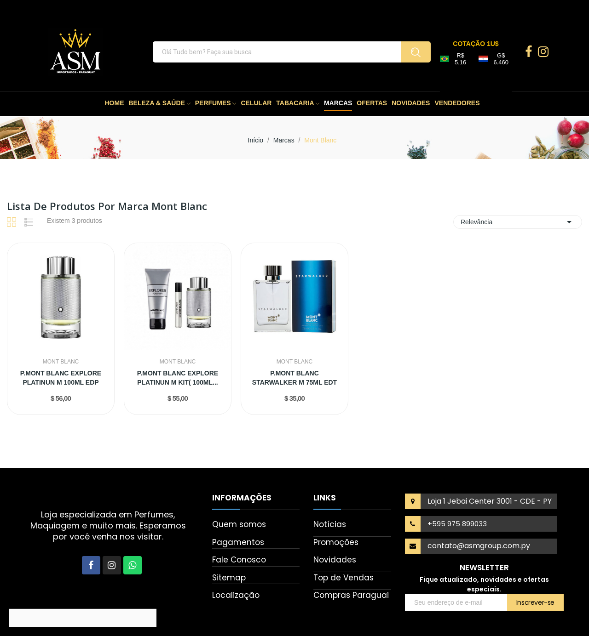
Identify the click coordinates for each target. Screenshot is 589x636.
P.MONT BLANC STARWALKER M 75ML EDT (294, 377)
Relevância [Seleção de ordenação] (518, 221)
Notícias (329, 524)
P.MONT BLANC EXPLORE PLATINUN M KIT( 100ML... (177, 377)
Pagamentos (238, 542)
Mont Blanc (61, 361)
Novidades (334, 559)
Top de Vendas (343, 577)
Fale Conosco (239, 559)
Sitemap (229, 577)
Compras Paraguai (351, 595)
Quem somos (239, 524)
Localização (236, 595)
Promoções (335, 542)
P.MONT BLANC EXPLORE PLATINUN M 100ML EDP (60, 377)
